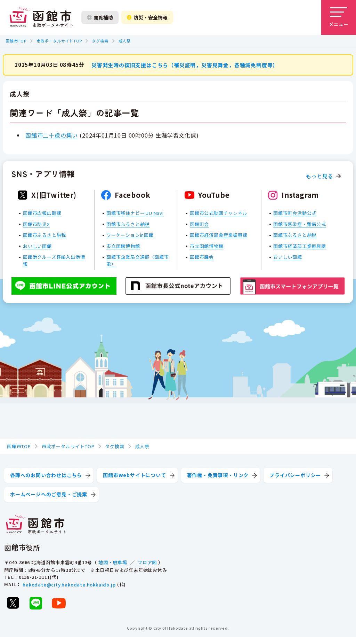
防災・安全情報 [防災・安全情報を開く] (147, 17)
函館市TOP (16, 41)
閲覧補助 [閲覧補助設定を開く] (100, 17)
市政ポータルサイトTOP (59, 41)
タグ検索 (100, 41)
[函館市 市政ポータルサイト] (41, 17)
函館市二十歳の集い (51, 135)
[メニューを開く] (338, 17)
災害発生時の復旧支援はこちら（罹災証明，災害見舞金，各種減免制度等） (184, 64)
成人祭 (125, 41)
